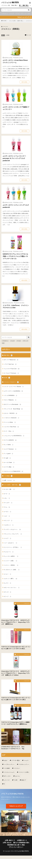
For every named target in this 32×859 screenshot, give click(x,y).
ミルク (7, 516)
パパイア (7, 538)
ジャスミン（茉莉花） (11, 565)
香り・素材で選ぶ (24, 5)
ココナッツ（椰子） (10, 578)
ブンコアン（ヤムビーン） (12, 529)
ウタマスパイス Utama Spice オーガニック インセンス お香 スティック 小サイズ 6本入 (15, 647)
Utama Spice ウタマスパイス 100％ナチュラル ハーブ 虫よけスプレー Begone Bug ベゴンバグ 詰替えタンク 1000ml (15, 673)
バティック (24, 13)
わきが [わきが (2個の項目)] (5, 760)
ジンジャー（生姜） (10, 561)
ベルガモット (9, 525)
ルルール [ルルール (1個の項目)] (17, 776)
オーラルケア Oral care (11, 373)
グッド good (8, 453)
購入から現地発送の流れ (21, 842)
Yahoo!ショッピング (16, 806)
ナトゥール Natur (10, 422)
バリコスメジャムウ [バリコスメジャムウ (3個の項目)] (9, 772)
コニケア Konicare (10, 449)
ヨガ (28, 13)
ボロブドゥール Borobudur (12, 404)
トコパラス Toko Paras (11, 427)
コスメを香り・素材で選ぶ (16, 20)
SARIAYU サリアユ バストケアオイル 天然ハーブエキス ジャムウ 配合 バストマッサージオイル (15, 256)
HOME (4, 20)
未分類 (7, 378)
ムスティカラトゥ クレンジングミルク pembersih (16, 206)
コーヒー (7, 574)
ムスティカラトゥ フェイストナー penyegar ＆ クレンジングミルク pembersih (14, 158)
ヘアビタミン (4, 13)
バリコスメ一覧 (5, 5)
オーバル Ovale (9, 462)
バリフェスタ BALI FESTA (10, 2)
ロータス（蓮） (9, 489)
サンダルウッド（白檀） (12, 570)
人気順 (7, 35)
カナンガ (7, 592)
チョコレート (9, 552)
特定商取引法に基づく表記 (16, 845)
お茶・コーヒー (9, 480)
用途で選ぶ (14, 5)
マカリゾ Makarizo (10, 400)
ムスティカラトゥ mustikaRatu (13, 391)
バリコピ (17, 13)
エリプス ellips (9, 467)
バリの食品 (8, 476)
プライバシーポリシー (16, 847)
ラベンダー (8, 503)
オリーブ (7, 596)
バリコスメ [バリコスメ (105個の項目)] (17, 768)
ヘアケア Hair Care (10, 364)
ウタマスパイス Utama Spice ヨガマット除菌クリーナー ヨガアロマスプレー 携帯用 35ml (15, 723)
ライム (7, 507)
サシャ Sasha (8, 445)
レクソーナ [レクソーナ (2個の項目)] (7, 780)
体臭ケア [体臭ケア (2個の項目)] (23, 780)
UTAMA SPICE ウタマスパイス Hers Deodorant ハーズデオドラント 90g (13, 747)
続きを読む (25, 82)
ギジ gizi (7, 458)
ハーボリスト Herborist (11, 418)
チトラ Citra (9, 431)
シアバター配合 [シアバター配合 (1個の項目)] (15, 760)
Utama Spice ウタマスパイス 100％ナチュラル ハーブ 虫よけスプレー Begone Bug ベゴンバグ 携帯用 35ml (15, 622)
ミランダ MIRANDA (10, 395)
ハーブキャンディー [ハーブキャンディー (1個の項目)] (9, 764)
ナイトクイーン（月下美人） (13, 547)
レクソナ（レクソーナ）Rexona (14, 386)
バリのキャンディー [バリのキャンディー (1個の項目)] (23, 764)
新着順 (3, 35)
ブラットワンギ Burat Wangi (13, 409)
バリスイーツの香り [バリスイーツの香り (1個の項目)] (23, 772)
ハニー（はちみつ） (10, 543)
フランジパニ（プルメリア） (13, 534)
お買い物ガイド (10, 840)
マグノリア (8, 520)
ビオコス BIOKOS (10, 413)
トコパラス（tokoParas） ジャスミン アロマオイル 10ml (16, 306)
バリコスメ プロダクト (11, 382)
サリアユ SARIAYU (10, 440)
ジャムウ (11, 13)
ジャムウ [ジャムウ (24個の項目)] (26, 760)
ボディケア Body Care (11, 360)
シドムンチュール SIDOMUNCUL (14, 436)
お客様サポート (22, 840)
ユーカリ (7, 512)
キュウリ (7, 583)
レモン (7, 498)
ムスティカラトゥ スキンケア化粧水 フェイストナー (16, 108)
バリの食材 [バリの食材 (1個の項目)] (7, 768)
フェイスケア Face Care (11, 369)
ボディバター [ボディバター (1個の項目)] (7, 776)
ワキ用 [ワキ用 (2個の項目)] (15, 780)
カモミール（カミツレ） (12, 587)
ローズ (7, 494)
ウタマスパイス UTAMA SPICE (13, 471)
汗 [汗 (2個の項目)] (4, 784)
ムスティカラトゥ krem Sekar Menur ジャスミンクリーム (15, 61)
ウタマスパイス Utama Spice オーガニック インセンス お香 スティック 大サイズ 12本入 (15, 698)
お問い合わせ (7, 842)
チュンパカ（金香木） (11, 556)
